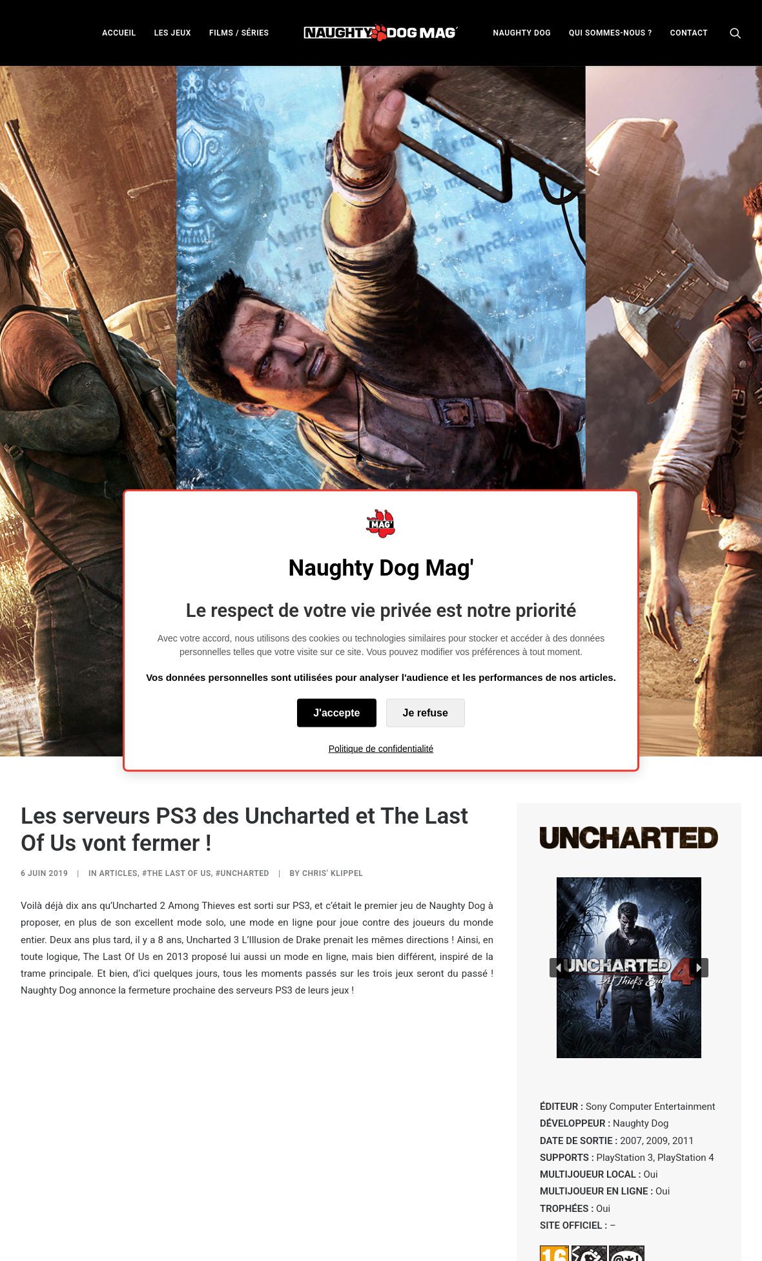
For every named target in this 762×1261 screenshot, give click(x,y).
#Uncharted (242, 775)
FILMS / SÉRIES (239, 32)
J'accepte (336, 712)
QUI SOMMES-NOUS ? (610, 32)
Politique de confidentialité (381, 748)
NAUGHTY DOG (522, 32)
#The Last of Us (176, 775)
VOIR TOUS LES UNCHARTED (629, 1205)
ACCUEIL (119, 32)
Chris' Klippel (332, 775)
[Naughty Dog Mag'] (381, 32)
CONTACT (689, 32)
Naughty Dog (209, 1243)
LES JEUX (172, 32)
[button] (735, 32)
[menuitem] (119, 32)
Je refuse (425, 712)
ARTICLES (118, 775)
